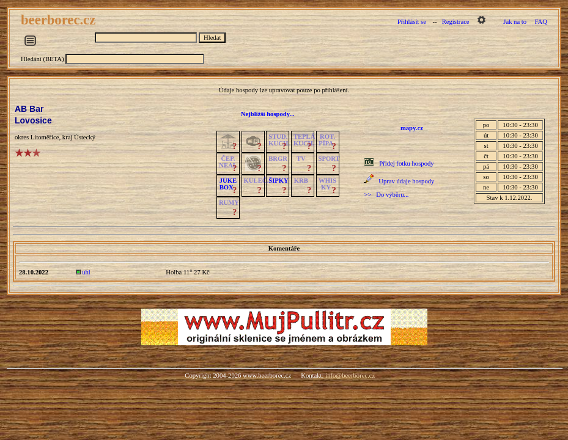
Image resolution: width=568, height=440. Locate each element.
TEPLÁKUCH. (304, 140)
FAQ (540, 21)
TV (301, 158)
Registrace (456, 21)
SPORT (329, 158)
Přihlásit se (411, 21)
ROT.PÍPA (327, 140)
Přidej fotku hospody (406, 163)
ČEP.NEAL (228, 162)
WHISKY (327, 184)
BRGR (277, 158)
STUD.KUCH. (279, 140)
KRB (301, 180)
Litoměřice (45, 137)
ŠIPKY (278, 180)
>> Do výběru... (386, 194)
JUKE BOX (228, 184)
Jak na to (514, 21)
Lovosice (33, 120)
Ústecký (84, 137)
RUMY (229, 202)
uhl (86, 272)
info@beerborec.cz (350, 375)
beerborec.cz (60, 20)
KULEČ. (256, 180)
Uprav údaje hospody (406, 181)
